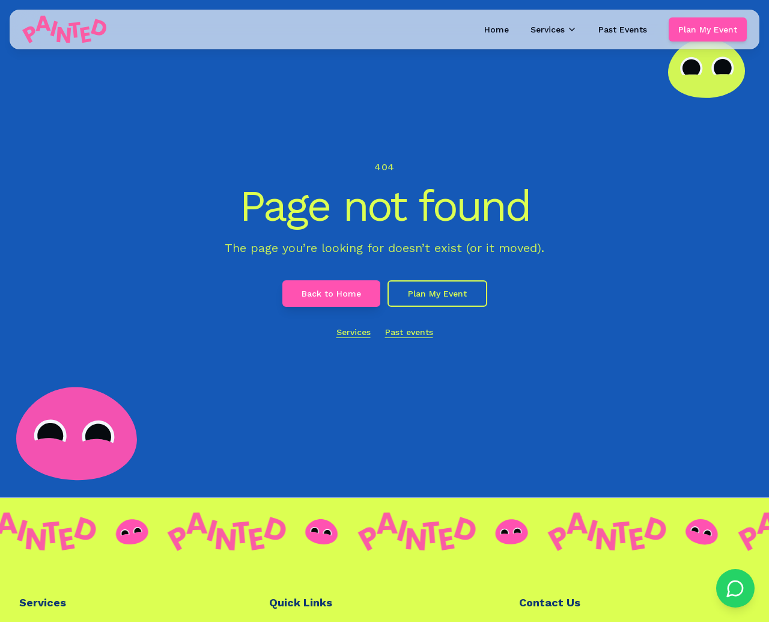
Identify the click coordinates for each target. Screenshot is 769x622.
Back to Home (331, 293)
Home (496, 29)
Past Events (622, 29)
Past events (409, 332)
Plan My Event (707, 29)
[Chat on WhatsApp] (735, 588)
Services (553, 29)
